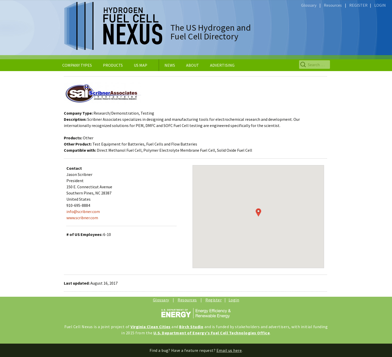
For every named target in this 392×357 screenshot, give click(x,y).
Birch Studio (191, 326)
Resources (333, 5)
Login (234, 299)
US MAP (140, 65)
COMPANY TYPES (77, 65)
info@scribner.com (83, 211)
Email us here (229, 350)
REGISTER (358, 5)
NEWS (169, 65)
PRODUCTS (113, 65)
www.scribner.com (82, 217)
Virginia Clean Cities (150, 326)
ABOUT (192, 65)
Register (213, 299)
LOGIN (380, 5)
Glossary (308, 5)
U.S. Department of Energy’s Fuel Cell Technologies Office (211, 332)
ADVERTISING (222, 65)
